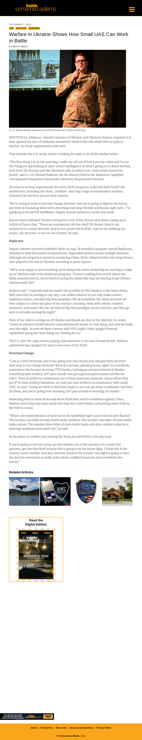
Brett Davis (20, 46)
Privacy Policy (103, 727)
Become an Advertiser (81, 727)
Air (11, 28)
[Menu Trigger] (131, 8)
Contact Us (46, 727)
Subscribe (61, 727)
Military (21, 28)
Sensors (34, 28)
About (34, 727)
